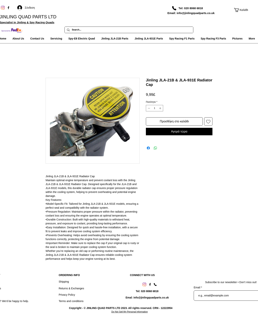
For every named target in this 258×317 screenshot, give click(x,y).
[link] (241, 10)
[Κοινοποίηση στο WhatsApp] (155, 148)
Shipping (64, 281)
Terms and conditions (71, 301)
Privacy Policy (67, 294)
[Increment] (160, 108)
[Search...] (128, 30)
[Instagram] (3, 8)
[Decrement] (148, 108)
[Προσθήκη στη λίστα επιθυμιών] (208, 121)
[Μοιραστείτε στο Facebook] (148, 148)
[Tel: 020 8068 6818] (191, 8)
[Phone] (174, 8)
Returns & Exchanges (71, 288)
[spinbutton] (154, 108)
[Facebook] (8, 8)
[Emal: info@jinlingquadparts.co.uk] (147, 297)
